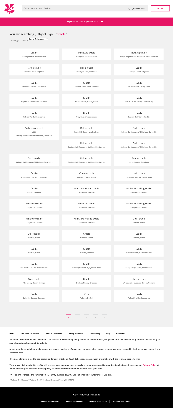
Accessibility (94, 334)
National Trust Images (74, 401)
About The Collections (30, 334)
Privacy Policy (150, 365)
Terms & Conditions (53, 334)
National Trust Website (49, 401)
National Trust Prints (98, 401)
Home (11, 334)
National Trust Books (121, 401)
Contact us (120, 334)
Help (108, 334)
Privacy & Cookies (75, 334)
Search (160, 8)
